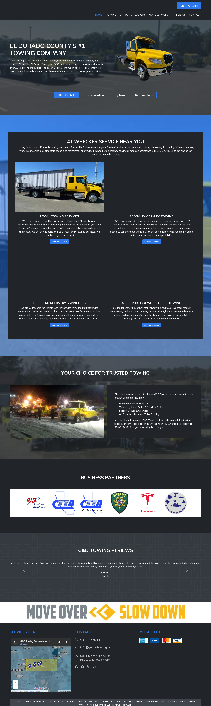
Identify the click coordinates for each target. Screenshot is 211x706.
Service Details (59, 245)
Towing (111, 18)
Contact (195, 18)
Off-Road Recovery (132, 18)
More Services (160, 18)
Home (98, 18)
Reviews (180, 18)
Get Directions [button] (144, 98)
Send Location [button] (95, 98)
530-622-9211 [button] (189, 6)
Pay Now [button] (119, 98)
